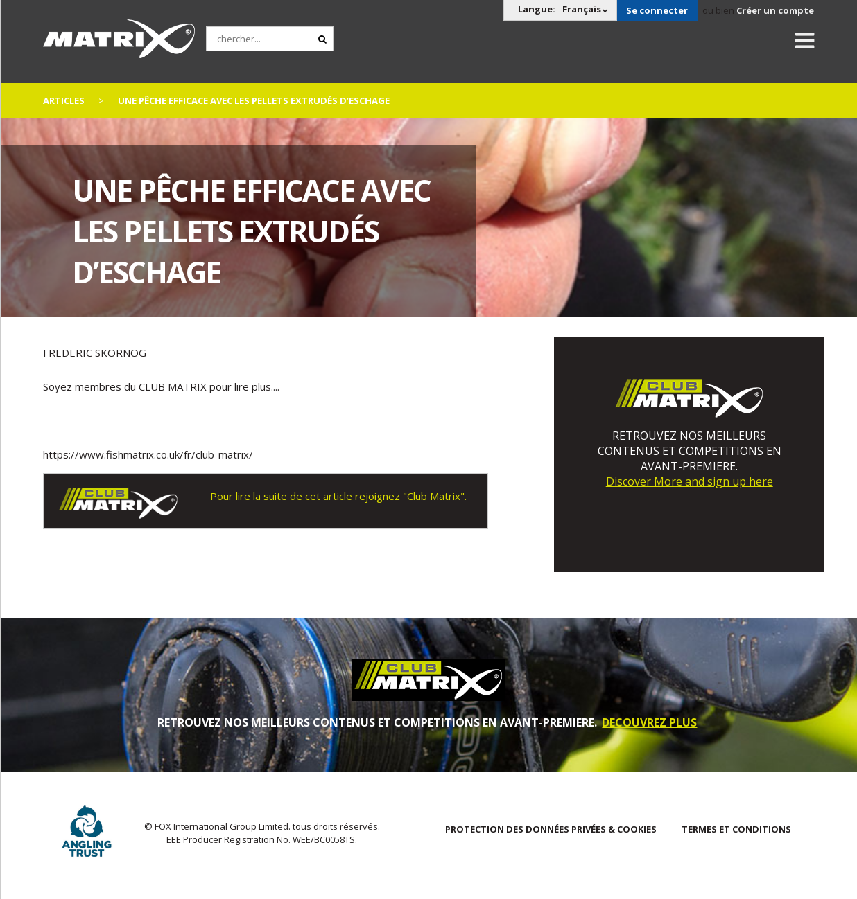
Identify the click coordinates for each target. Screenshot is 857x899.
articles (64, 100)
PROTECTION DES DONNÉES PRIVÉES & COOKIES (551, 829)
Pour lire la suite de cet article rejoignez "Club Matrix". (338, 496)
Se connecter (657, 10)
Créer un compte (775, 10)
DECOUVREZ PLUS (649, 722)
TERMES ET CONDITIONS (736, 829)
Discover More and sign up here (689, 481)
